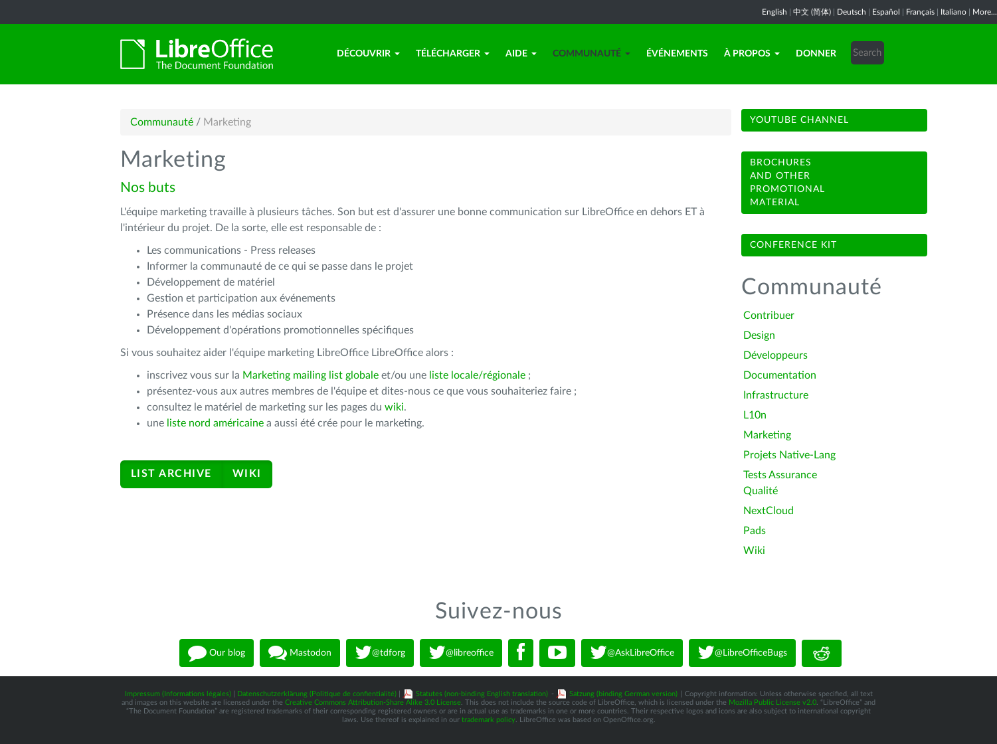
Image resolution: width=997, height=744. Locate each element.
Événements (677, 53)
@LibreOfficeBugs (742, 653)
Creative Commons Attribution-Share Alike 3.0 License (373, 702)
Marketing (767, 435)
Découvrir (368, 53)
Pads (754, 530)
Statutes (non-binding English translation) (482, 694)
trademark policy (488, 719)
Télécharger (453, 53)
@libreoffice (461, 653)
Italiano (953, 12)
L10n (755, 415)
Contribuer (768, 315)
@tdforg (380, 653)
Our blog (216, 653)
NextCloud (768, 511)
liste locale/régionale (478, 375)
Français (920, 12)
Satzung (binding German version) (623, 694)
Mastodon (299, 653)
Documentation (779, 375)
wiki (393, 407)
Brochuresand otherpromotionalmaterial (787, 182)
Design (759, 335)
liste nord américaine (215, 423)
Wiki (754, 550)
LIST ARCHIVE (171, 473)
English (774, 12)
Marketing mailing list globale (310, 375)
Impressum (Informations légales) (178, 694)
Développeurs (775, 355)
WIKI (247, 473)
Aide (521, 53)
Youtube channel (799, 120)
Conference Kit (793, 245)
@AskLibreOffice (632, 653)
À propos (752, 53)
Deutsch (851, 12)
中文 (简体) (812, 12)
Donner (816, 53)
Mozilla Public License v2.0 (772, 702)
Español (886, 12)
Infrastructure (775, 395)
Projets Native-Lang (789, 455)
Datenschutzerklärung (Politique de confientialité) (317, 694)
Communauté (591, 53)
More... (984, 12)
